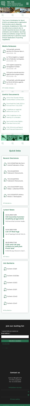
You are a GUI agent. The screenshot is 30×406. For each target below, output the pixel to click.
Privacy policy (15, 399)
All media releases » (8, 88)
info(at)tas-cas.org (15, 387)
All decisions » (7, 203)
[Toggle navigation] (27, 3)
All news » (6, 256)
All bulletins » (7, 310)
